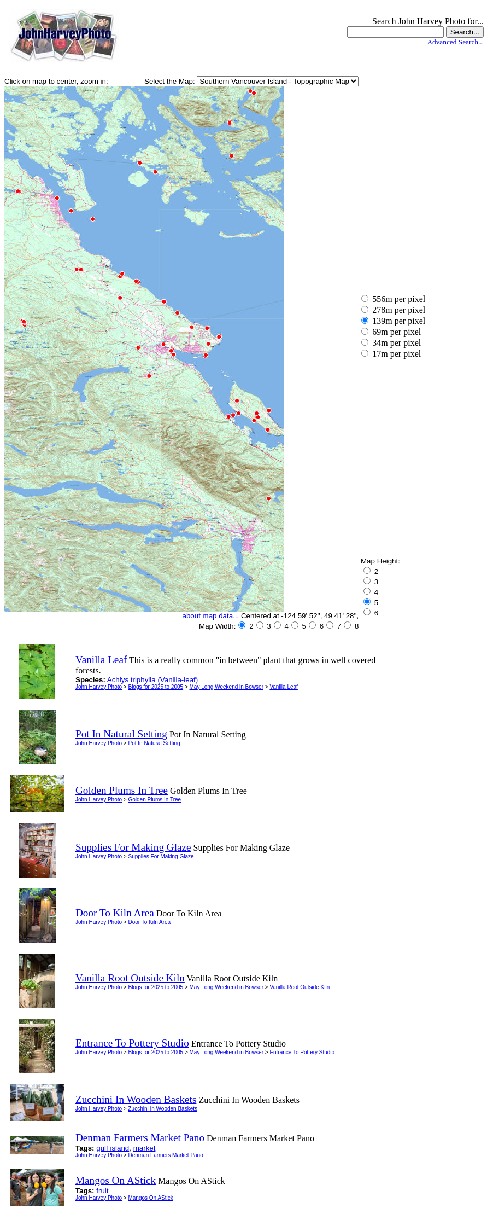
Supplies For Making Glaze (160, 856)
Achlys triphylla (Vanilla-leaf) (152, 680)
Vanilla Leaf (283, 687)
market (144, 1148)
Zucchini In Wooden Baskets (162, 1109)
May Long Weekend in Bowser (226, 687)
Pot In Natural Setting (154, 743)
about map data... (211, 616)
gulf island (112, 1148)
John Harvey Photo (98, 687)
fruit (102, 1191)
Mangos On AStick (150, 1198)
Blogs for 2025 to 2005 (155, 687)
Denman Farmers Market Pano (165, 1155)
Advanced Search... (455, 42)
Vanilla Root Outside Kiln (299, 987)
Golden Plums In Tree (154, 800)
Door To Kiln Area (149, 922)
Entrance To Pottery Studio (301, 1052)
